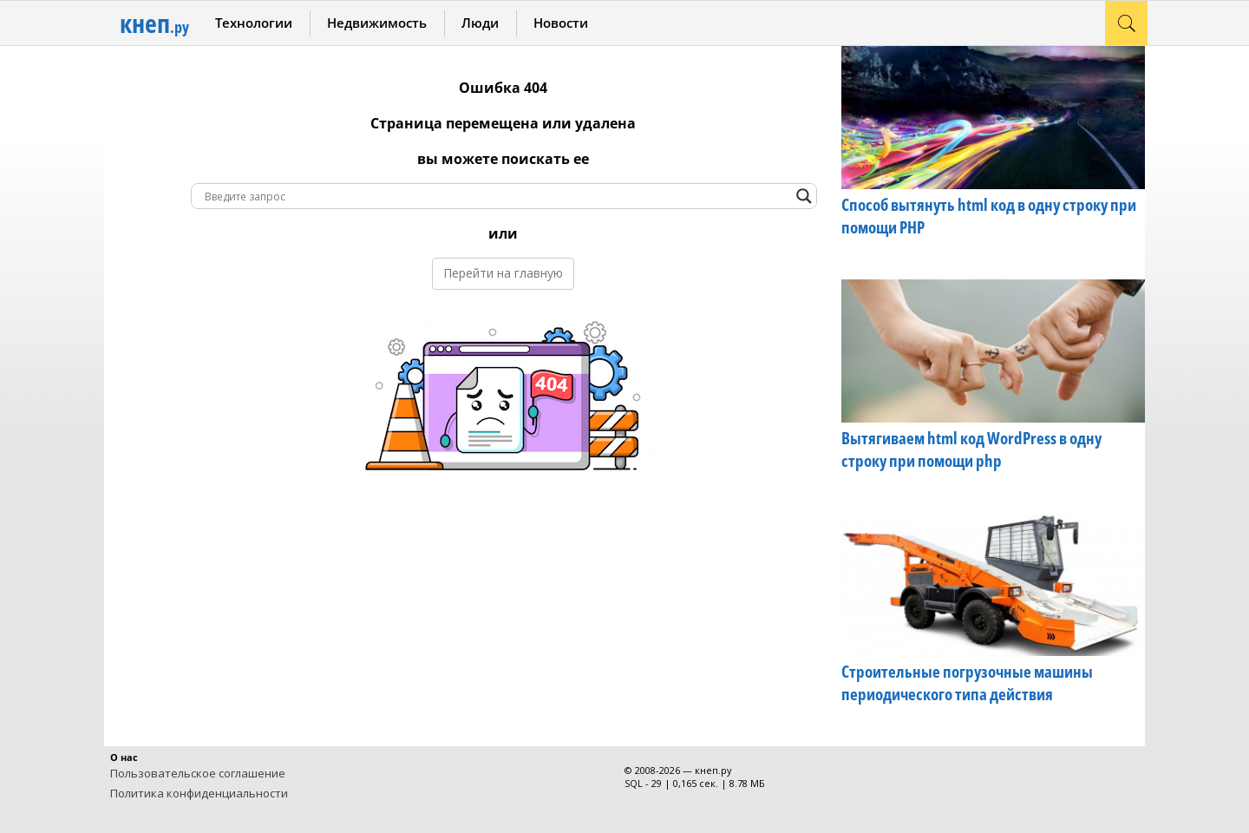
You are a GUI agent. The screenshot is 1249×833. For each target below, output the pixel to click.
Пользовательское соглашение (197, 773)
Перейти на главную (503, 273)
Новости (560, 22)
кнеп (154, 23)
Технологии (253, 22)
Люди (480, 22)
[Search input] (496, 196)
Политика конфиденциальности (199, 793)
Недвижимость (377, 22)
